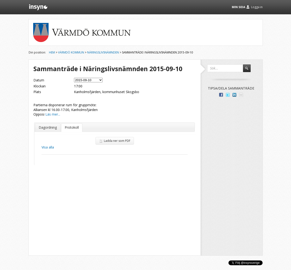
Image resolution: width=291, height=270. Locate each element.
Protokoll (72, 127)
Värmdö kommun (71, 52)
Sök (249, 70)
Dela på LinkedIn (234, 95)
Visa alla (48, 147)
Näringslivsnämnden (103, 52)
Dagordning (48, 127)
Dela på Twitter (228, 95)
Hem (52, 52)
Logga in (257, 7)
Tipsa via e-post (241, 95)
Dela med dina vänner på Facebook (221, 95)
